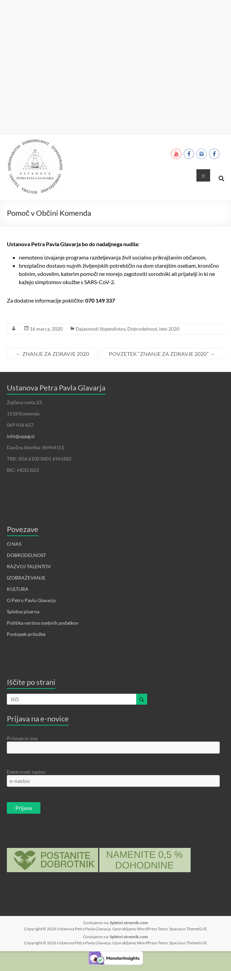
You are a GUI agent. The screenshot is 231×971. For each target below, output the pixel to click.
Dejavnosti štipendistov (100, 329)
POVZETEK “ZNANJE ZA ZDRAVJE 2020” (162, 353)
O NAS (14, 544)
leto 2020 (169, 329)
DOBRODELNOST (26, 555)
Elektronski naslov (26, 772)
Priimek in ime (22, 738)
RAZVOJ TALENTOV (29, 566)
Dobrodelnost (142, 329)
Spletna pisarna (23, 611)
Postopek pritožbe (26, 634)
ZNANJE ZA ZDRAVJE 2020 (52, 353)
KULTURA (17, 589)
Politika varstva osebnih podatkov (42, 623)
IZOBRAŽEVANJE (26, 578)
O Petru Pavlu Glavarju (31, 600)
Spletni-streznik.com (129, 922)
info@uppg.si (21, 436)
